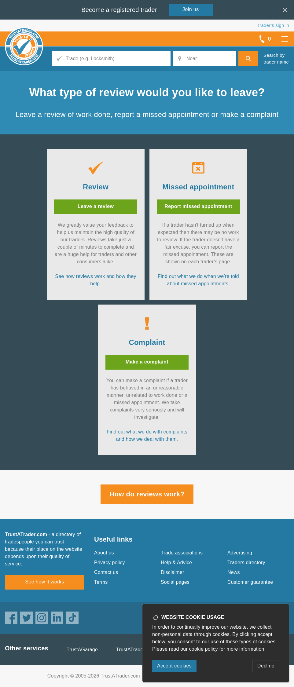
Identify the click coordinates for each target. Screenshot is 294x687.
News (233, 572)
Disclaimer (172, 572)
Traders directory (246, 562)
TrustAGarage (82, 649)
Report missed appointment (198, 206)
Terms (101, 582)
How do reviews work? (146, 494)
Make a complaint (147, 361)
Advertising (239, 552)
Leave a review (96, 206)
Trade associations (182, 552)
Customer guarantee (250, 582)
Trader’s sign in (273, 25)
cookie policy (203, 649)
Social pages (175, 582)
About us (104, 552)
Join (190, 9)
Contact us (106, 572)
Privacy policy (109, 562)
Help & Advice (176, 562)
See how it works (44, 581)
